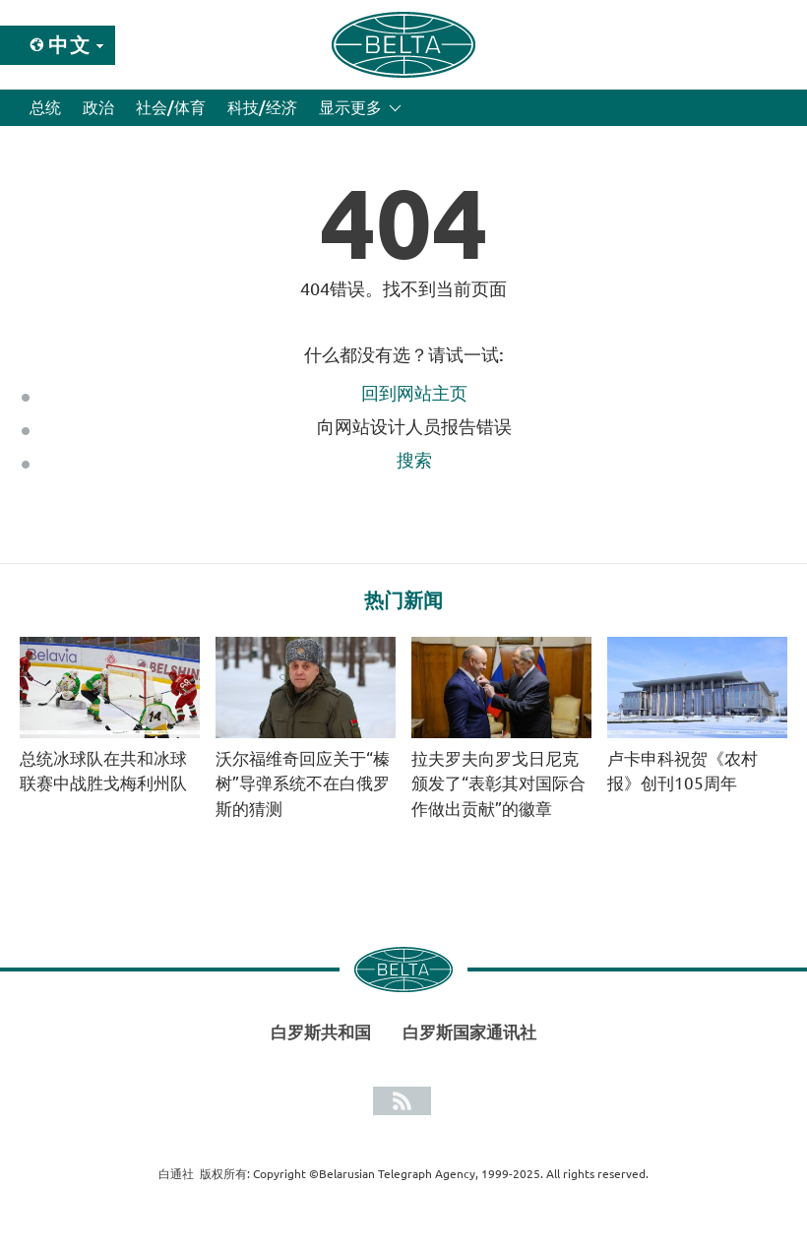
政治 (98, 107)
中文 (70, 44)
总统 (45, 107)
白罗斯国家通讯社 (469, 1032)
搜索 (414, 459)
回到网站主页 (414, 393)
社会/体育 (171, 107)
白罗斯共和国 (321, 1032)
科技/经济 (262, 107)
